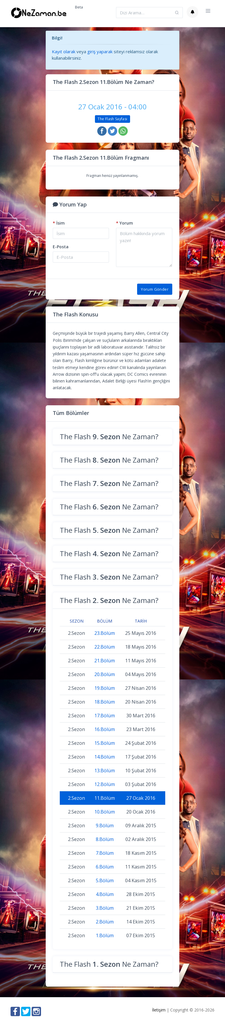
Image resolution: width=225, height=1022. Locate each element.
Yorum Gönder (154, 289)
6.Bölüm (105, 867)
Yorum (124, 223)
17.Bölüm (104, 715)
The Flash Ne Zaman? (109, 436)
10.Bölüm (104, 812)
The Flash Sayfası (112, 118)
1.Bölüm (105, 935)
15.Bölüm (104, 743)
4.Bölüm (105, 894)
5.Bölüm (105, 880)
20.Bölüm (104, 674)
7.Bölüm (105, 853)
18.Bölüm (104, 702)
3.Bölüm (105, 908)
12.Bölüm (104, 784)
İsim (59, 223)
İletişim (159, 1010)
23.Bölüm (104, 633)
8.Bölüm (105, 839)
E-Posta (61, 246)
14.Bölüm (104, 757)
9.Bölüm (105, 825)
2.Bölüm (105, 921)
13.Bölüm (104, 770)
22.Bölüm (104, 647)
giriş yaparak (99, 51)
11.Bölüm (104, 798)
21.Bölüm (104, 660)
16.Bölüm (104, 729)
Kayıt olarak (63, 51)
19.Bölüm (104, 688)
